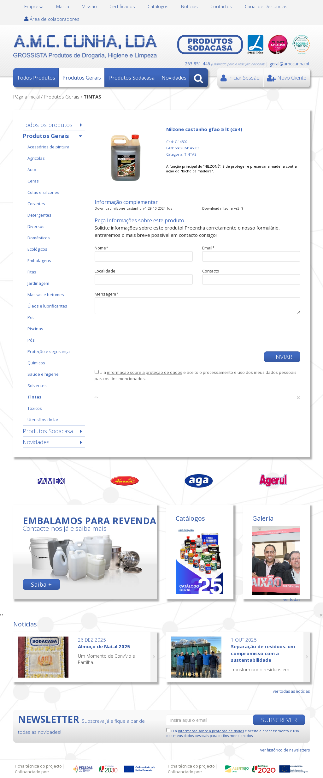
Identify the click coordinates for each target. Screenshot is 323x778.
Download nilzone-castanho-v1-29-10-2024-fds (133, 208)
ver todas (291, 599)
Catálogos (158, 6)
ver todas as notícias (291, 691)
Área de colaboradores (51, 19)
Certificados (122, 6)
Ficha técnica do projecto (38, 766)
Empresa (34, 6)
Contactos (221, 6)
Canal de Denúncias (266, 6)
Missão (89, 6)
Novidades (174, 77)
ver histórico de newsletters (285, 750)
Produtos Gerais (81, 77)
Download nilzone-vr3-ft (222, 208)
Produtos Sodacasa (132, 77)
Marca (62, 6)
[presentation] (143, 332)
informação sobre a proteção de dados (144, 372)
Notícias (189, 6)
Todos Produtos (36, 77)
